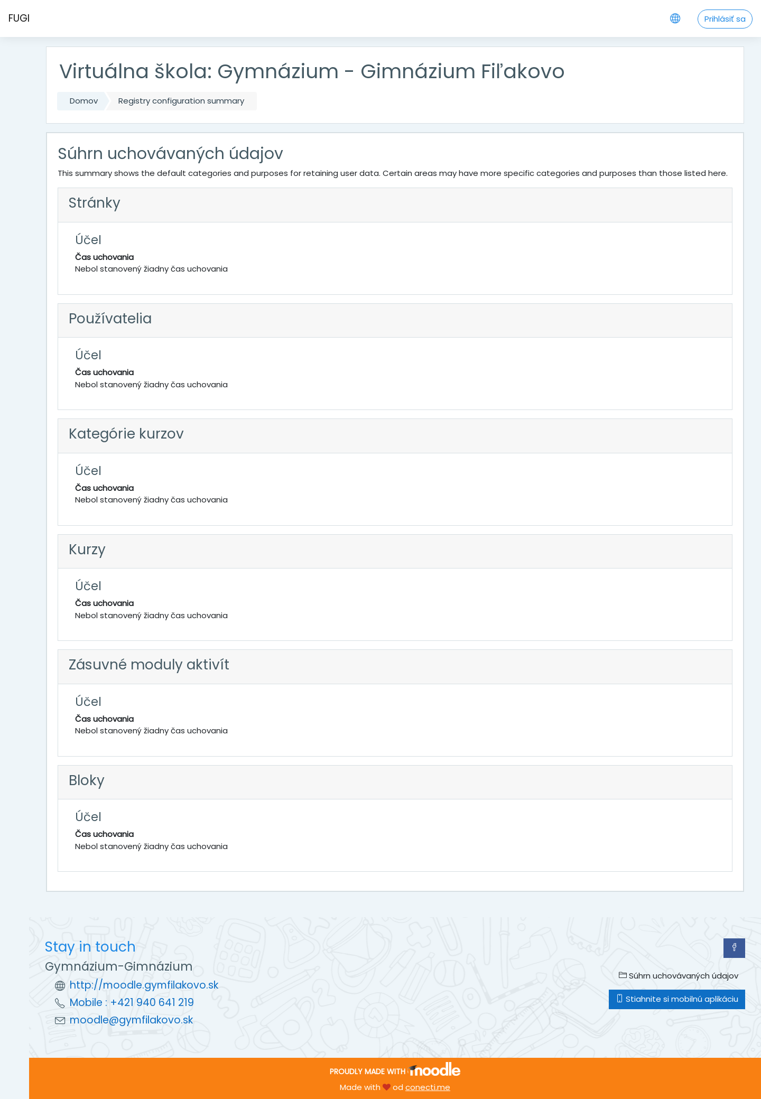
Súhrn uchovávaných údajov (678, 975)
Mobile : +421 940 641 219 (132, 1002)
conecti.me (427, 1087)
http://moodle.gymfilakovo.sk (144, 985)
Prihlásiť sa (725, 18)
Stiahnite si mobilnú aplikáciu (677, 998)
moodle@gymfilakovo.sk (131, 1020)
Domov (84, 100)
